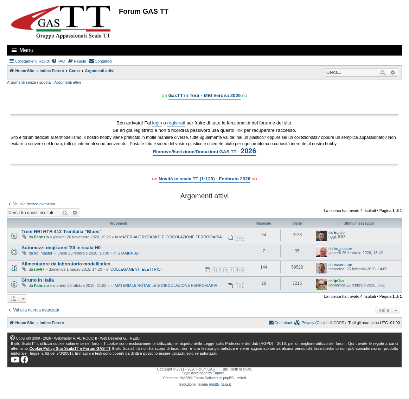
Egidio (339, 232)
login (157, 123)
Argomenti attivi (67, 82)
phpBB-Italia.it (220, 384)
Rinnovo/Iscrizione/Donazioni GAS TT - (204, 151)
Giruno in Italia (37, 280)
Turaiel (218, 373)
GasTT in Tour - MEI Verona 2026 (204, 95)
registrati (176, 123)
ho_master (43, 253)
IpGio (339, 281)
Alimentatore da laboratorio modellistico (65, 263)
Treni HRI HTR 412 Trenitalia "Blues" (61, 231)
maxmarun (343, 265)
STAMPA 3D (128, 253)
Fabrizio (41, 237)
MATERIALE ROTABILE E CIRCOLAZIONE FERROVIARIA (170, 237)
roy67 (39, 269)
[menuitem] (58, 61)
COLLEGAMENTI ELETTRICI (135, 269)
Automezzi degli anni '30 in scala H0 (61, 247)
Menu (26, 50)
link (239, 130)
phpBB (184, 378)
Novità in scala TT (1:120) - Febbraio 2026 (204, 178)
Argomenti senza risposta (29, 82)
